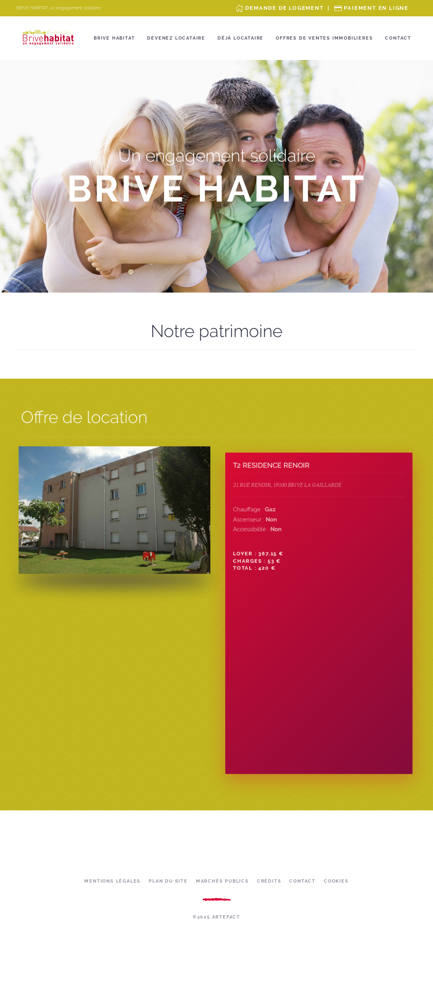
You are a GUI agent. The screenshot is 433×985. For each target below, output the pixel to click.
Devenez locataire (176, 38)
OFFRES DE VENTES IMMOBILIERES (324, 38)
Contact (398, 38)
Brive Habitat (114, 38)
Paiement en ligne (376, 8)
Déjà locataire (241, 38)
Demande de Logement (284, 8)
